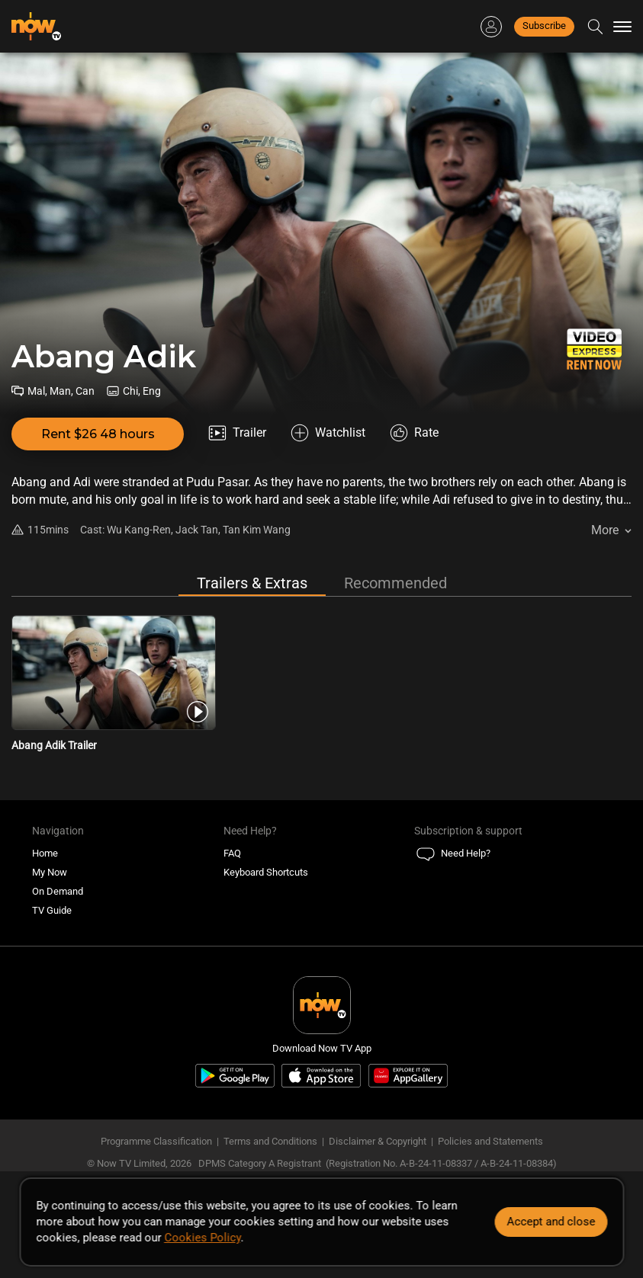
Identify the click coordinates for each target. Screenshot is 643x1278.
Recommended (395, 583)
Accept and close (550, 1221)
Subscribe (544, 25)
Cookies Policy (202, 1237)
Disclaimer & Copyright (377, 1141)
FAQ (232, 853)
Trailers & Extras (252, 583)
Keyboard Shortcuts (265, 872)
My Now (49, 872)
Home (45, 853)
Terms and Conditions (270, 1141)
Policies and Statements (490, 1141)
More (605, 530)
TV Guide (52, 910)
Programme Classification (156, 1141)
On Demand (57, 891)
